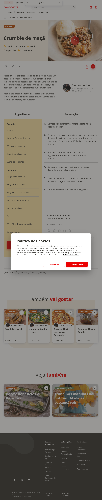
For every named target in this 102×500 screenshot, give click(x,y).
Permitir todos (77, 264)
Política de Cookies (71, 255)
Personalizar (54, 264)
